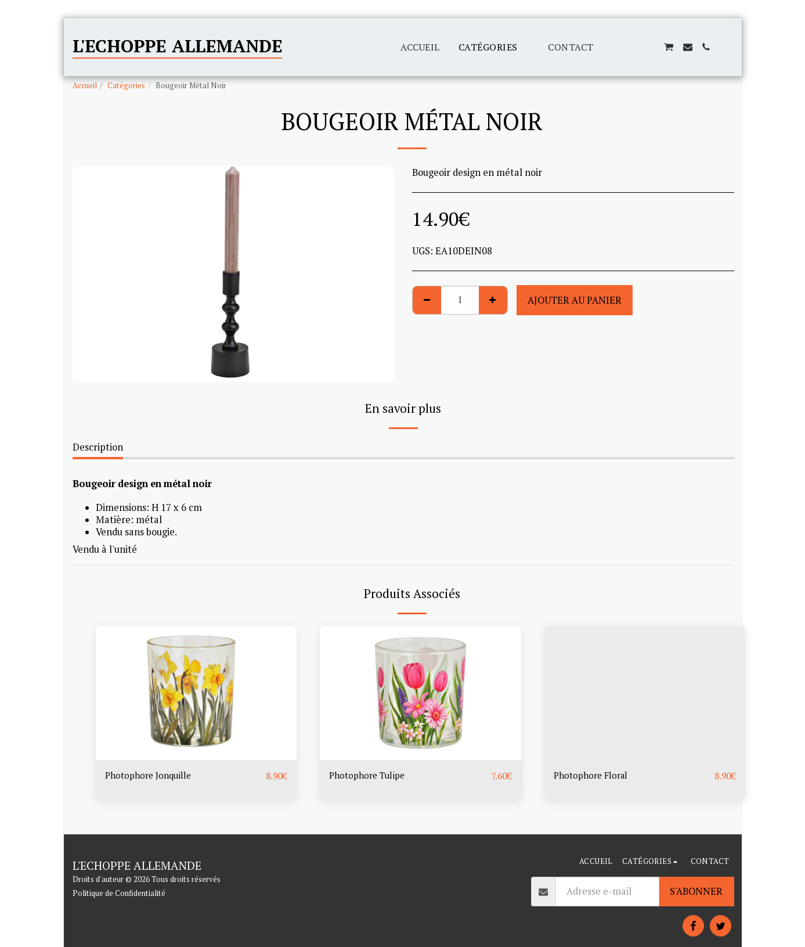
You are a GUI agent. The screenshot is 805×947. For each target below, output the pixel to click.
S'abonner (696, 891)
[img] (196, 693)
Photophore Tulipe (369, 776)
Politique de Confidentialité (119, 893)
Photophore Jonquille (151, 776)
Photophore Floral (593, 776)
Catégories (126, 85)
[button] (612, 47)
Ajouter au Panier (575, 300)
